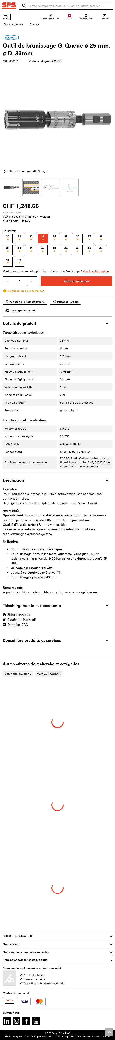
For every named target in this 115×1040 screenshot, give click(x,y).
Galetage (34, 24)
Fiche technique (16, 614)
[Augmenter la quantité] (32, 281)
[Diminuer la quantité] (8, 281)
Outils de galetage (14, 24)
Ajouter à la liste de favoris (25, 302)
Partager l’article (65, 302)
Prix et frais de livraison (34, 216)
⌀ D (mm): (9, 230)
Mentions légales (14, 1036)
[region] (57, 187)
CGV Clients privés (64, 1036)
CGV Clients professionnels (39, 1036)
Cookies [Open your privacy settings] (106, 1036)
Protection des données (87, 1036)
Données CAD (15, 625)
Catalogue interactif (20, 310)
